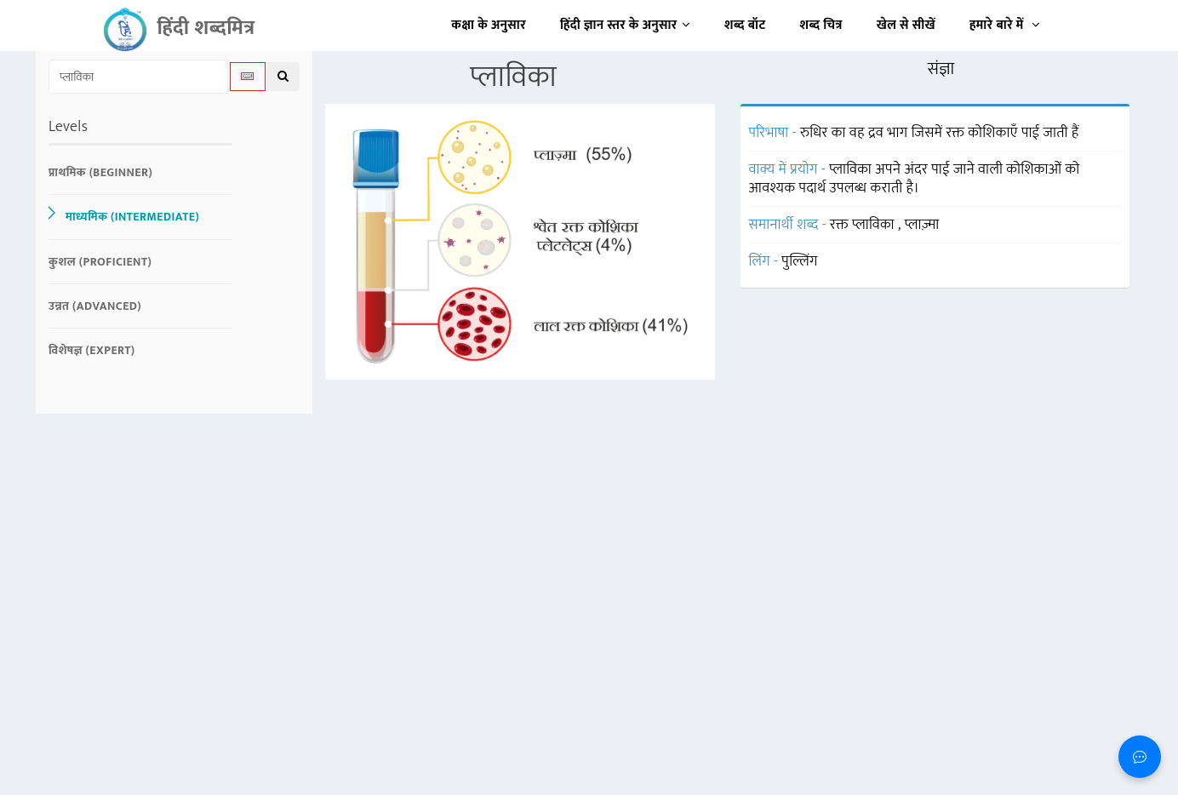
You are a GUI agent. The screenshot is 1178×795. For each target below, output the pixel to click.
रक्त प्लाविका (864, 225)
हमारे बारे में (1004, 25)
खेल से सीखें (906, 25)
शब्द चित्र (821, 25)
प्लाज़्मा (922, 225)
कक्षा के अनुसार (488, 25)
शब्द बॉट (745, 25)
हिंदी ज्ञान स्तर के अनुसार (625, 25)
